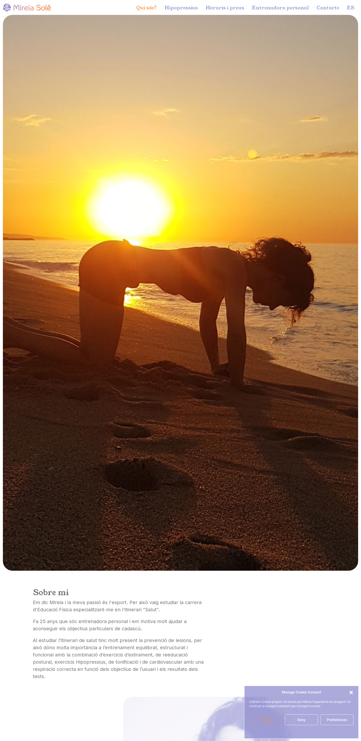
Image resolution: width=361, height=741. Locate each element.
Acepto (266, 720)
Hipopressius (181, 7)
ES (350, 7)
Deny (301, 720)
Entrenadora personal (280, 7)
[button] (351, 692)
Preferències (337, 720)
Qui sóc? (146, 7)
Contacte (328, 7)
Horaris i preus (225, 7)
